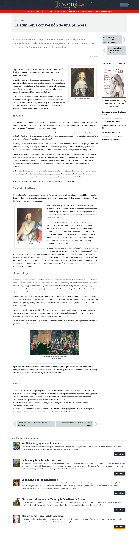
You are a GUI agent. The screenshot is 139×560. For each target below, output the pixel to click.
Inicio (30, 11)
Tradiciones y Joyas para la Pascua (41, 443)
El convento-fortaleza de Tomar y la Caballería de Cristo (53, 499)
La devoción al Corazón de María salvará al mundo (76, 424)
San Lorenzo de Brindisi (111, 132)
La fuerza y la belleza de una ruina (41, 460)
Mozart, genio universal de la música (43, 516)
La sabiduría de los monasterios (40, 479)
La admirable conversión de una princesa (114, 113)
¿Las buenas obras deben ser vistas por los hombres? (34, 424)
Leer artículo (120, 454)
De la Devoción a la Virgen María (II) (114, 127)
